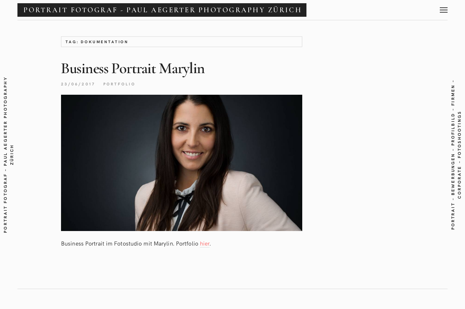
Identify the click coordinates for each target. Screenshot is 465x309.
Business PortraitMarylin (133, 68)
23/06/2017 (78, 83)
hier (205, 243)
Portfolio (119, 83)
